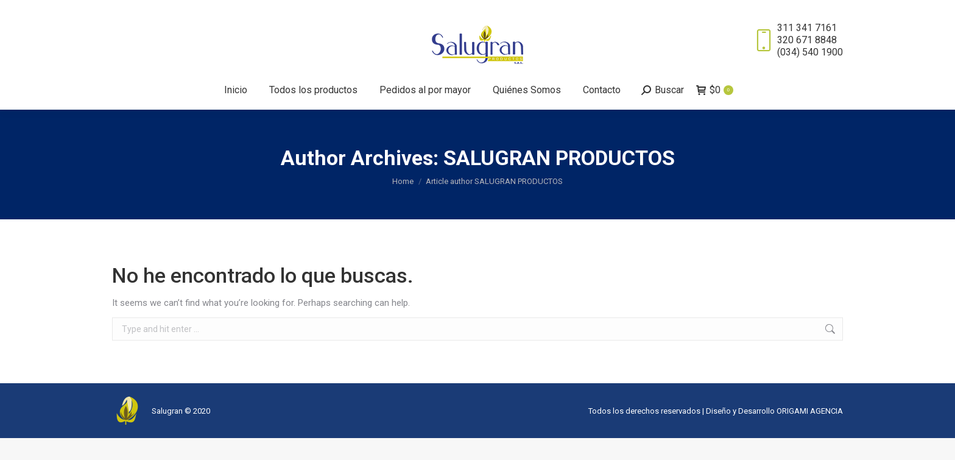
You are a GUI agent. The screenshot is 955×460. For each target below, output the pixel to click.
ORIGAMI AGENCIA (810, 432)
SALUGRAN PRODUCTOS (559, 180)
